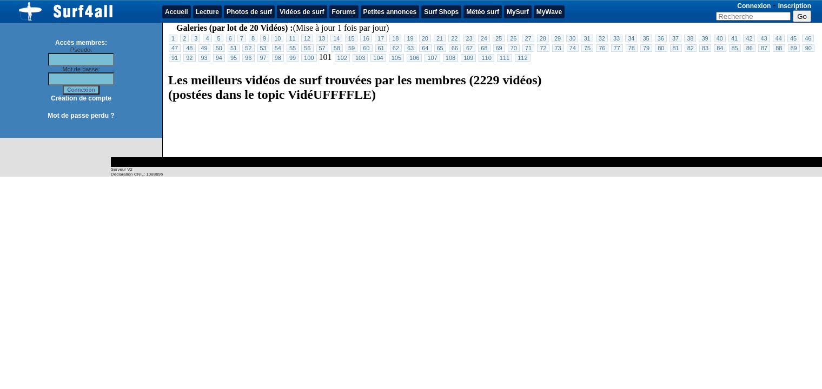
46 (808, 38)
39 (704, 38)
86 (749, 48)
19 (410, 38)
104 (378, 58)
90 (808, 48)
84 (720, 48)
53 (263, 48)
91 (174, 58)
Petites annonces (390, 12)
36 (661, 38)
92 (189, 58)
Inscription (794, 6)
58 (337, 48)
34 (631, 38)
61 (381, 48)
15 (351, 38)
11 (292, 38)
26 (513, 38)
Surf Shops (441, 12)
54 (278, 48)
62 (396, 48)
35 (645, 38)
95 (233, 58)
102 (342, 58)
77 (617, 48)
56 (307, 48)
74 (572, 48)
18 (395, 38)
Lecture (207, 12)
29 (557, 38)
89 (794, 48)
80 (661, 48)
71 (528, 48)
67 (469, 48)
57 (322, 48)
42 (749, 38)
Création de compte (81, 98)
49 (204, 48)
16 (366, 38)
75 (587, 48)
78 (631, 48)
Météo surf (482, 12)
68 (484, 48)
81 (676, 48)
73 (558, 48)
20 (425, 38)
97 (263, 58)
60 (366, 48)
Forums (344, 12)
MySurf (518, 12)
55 (292, 48)
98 (278, 58)
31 (587, 38)
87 (764, 48)
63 (410, 48)
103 (360, 58)
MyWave (549, 12)
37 (675, 38)
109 (468, 58)
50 (219, 48)
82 (690, 48)
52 (248, 48)
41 (734, 38)
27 (528, 38)
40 (720, 38)
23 (469, 38)
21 (439, 38)
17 (380, 38)
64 (425, 48)
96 (248, 58)
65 (440, 48)
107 (432, 58)
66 (455, 48)
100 (309, 58)
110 (486, 58)
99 (292, 58)
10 (277, 38)
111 (504, 58)
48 (189, 48)
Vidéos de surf (302, 12)
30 (572, 38)
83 (705, 48)
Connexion (754, 6)
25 (498, 38)
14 (336, 38)
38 (690, 38)
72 (543, 48)
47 (174, 48)
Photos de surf (249, 12)
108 (450, 58)
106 (414, 58)
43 (763, 38)
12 (307, 38)
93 (204, 58)
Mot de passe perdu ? (81, 115)
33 (616, 38)
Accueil (176, 12)
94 (219, 58)
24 (484, 38)
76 (602, 48)
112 (522, 58)
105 (396, 58)
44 (778, 38)
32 (602, 38)
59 (351, 48)
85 (735, 48)
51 (233, 48)
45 (793, 38)
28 (543, 38)
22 (454, 38)
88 (778, 48)
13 (322, 38)
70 (514, 48)
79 (646, 48)
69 (499, 48)
